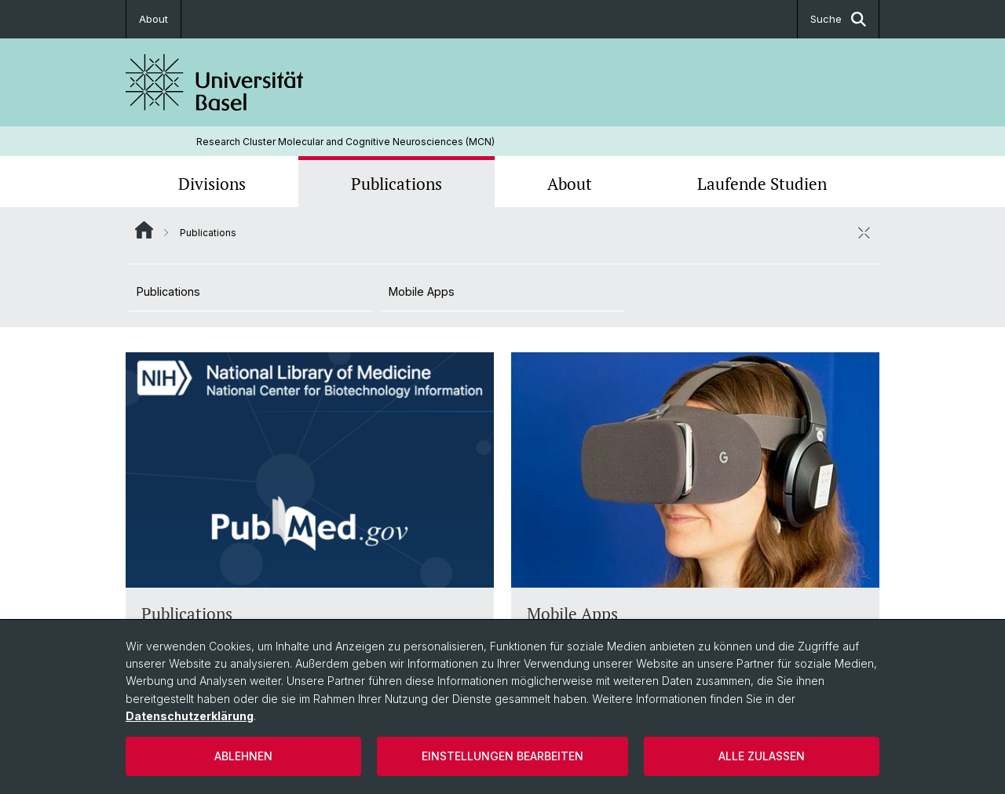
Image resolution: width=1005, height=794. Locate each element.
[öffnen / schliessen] (863, 232)
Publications (396, 184)
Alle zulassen (761, 756)
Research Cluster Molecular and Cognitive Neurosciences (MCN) (345, 142)
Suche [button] (838, 19)
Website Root (144, 230)
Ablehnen (243, 756)
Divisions (212, 184)
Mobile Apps (422, 291)
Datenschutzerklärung (190, 716)
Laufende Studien (762, 184)
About (153, 19)
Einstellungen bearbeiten (502, 756)
